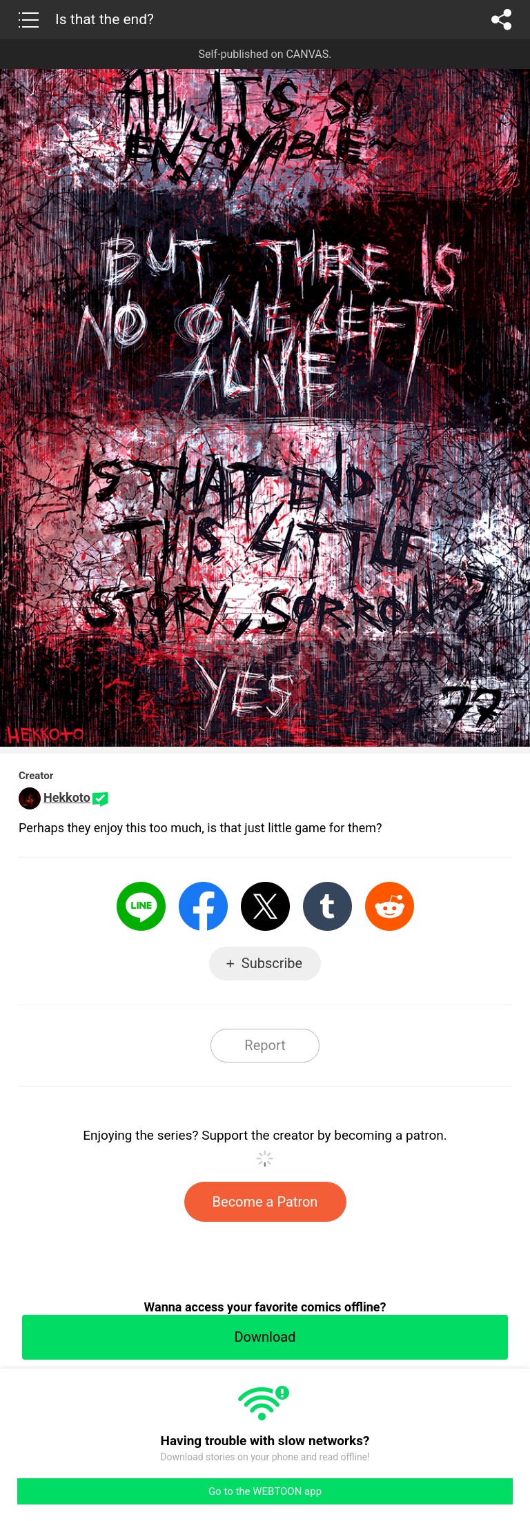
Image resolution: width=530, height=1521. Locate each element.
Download (264, 1337)
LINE (141, 906)
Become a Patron (265, 1201)
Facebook (203, 906)
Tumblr (327, 906)
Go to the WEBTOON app (265, 1491)
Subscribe (272, 963)
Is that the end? (104, 19)
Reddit (389, 906)
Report (264, 1045)
